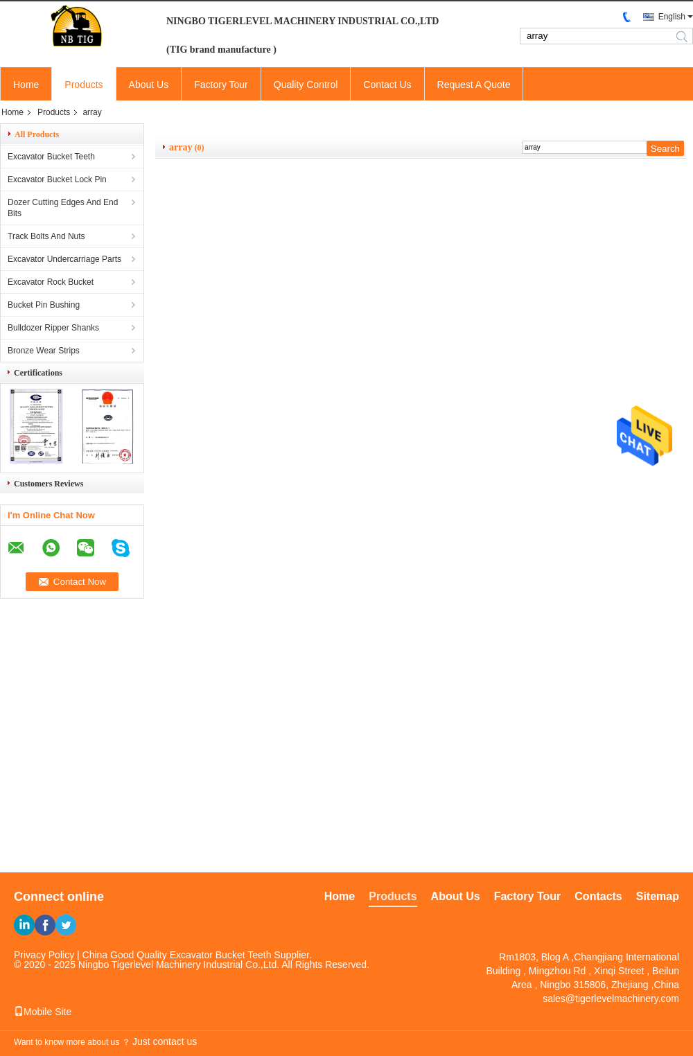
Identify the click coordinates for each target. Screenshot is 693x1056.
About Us (149, 84)
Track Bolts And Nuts (46, 236)
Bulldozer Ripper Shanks (53, 328)
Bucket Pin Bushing (44, 305)
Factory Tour (221, 84)
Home (26, 84)
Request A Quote (474, 84)
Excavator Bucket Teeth (51, 156)
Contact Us (387, 84)
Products (83, 84)
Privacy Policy (44, 954)
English (671, 16)
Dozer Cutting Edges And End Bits (63, 207)
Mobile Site (42, 1011)
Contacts (598, 896)
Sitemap (657, 896)
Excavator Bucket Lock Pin (57, 179)
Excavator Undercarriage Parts (64, 259)
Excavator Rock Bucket (51, 282)
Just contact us (164, 1041)
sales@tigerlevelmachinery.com (611, 998)
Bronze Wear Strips (44, 350)
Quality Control (306, 84)
